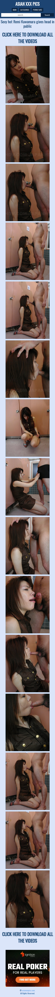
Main (14, 10)
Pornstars (37, 10)
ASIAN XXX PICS (27, 4)
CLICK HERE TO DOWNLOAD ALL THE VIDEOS (27, 37)
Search (47, 15)
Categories (24, 10)
